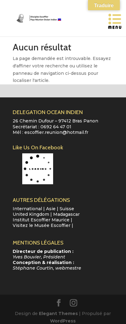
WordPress (63, 321)
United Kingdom (31, 214)
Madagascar (66, 214)
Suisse (67, 208)
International (27, 208)
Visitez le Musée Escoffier (41, 225)
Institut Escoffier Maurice (41, 220)
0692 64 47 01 (55, 127)
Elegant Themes (58, 313)
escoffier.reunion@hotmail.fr (56, 132)
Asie (51, 208)
